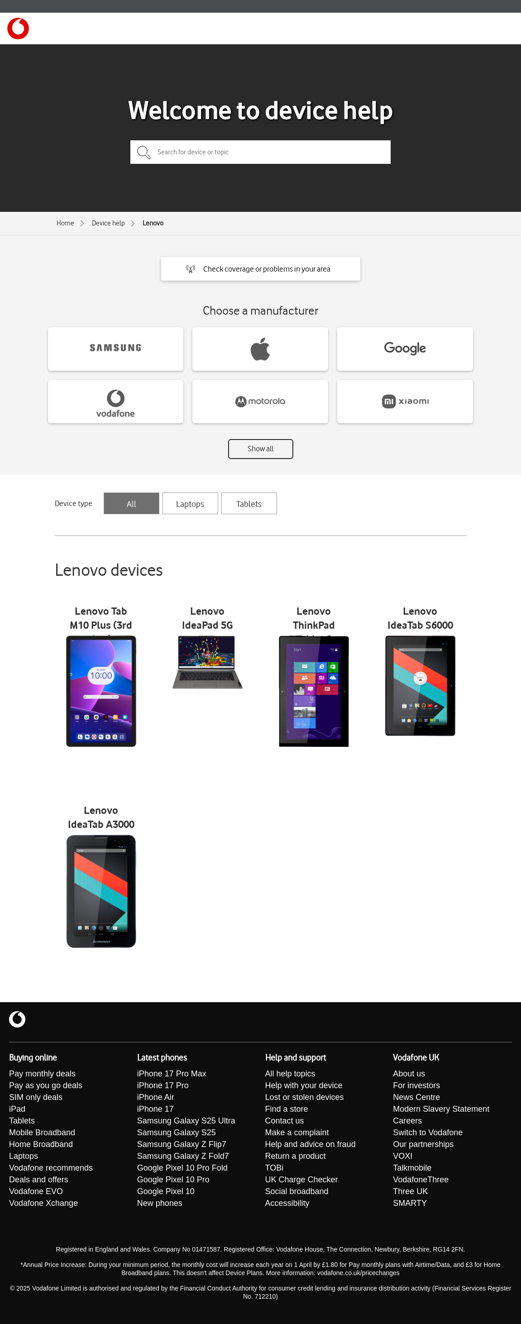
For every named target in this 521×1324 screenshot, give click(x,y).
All (131, 504)
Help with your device (304, 1085)
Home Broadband (41, 1144)
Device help (108, 223)
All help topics (290, 1073)
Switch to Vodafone (428, 1132)
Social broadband (297, 1191)
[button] (260, 269)
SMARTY (410, 1203)
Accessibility (287, 1203)
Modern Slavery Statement (441, 1109)
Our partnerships (423, 1144)
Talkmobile (412, 1167)
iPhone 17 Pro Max (171, 1073)
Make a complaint (297, 1132)
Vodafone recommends (51, 1167)
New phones (159, 1203)
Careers (407, 1120)
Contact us (284, 1120)
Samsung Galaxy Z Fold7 (183, 1156)
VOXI (402, 1156)
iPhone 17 (155, 1109)
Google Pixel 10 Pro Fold (182, 1167)
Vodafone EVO (36, 1191)
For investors (416, 1085)
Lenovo (153, 223)
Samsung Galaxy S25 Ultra (186, 1120)
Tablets (249, 504)
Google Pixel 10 (166, 1191)
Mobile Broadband (42, 1132)
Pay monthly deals (42, 1073)
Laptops (190, 504)
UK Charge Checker (301, 1179)
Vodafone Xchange (43, 1203)
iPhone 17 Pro (163, 1085)
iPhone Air (155, 1097)
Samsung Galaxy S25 (176, 1132)
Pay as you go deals (45, 1085)
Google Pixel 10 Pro (173, 1179)
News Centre (416, 1097)
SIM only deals (35, 1097)
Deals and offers (38, 1179)
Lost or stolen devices (304, 1097)
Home (65, 223)
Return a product (295, 1156)
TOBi (274, 1167)
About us (409, 1073)
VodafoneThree (421, 1179)
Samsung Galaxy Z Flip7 (181, 1144)
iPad (17, 1109)
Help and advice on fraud (310, 1144)
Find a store (286, 1109)
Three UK (410, 1191)
